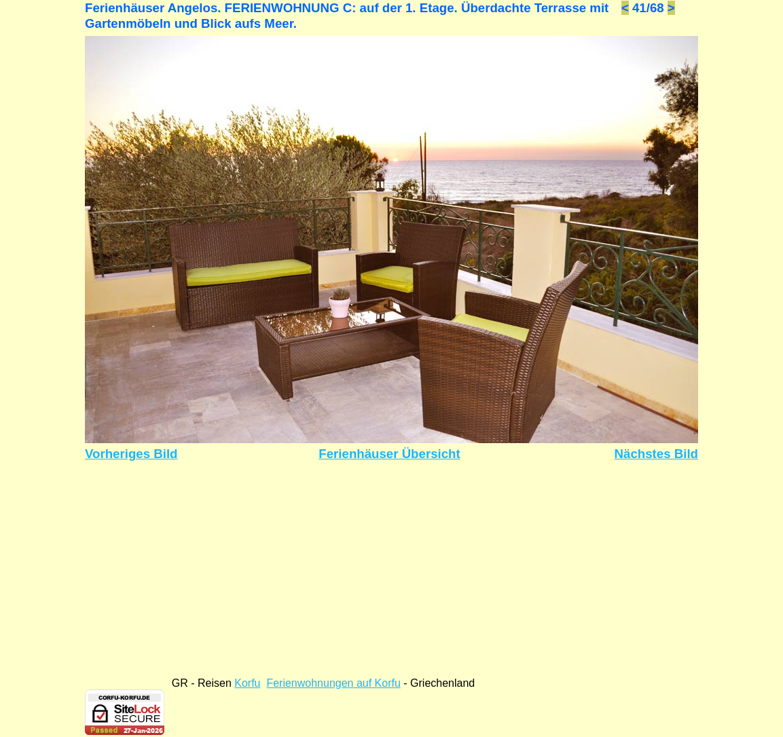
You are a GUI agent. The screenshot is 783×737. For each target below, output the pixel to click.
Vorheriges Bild (131, 454)
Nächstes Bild (656, 454)
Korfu (247, 683)
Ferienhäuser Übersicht (389, 454)
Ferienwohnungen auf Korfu (333, 683)
